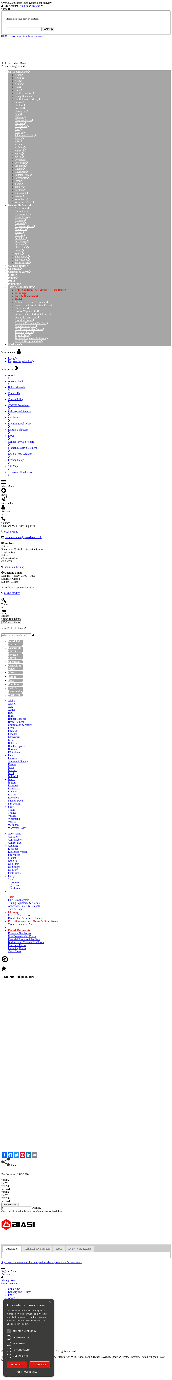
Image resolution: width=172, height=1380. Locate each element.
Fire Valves (22, 229)
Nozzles (20, 235)
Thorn (19, 183)
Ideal (18, 129)
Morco (19, 153)
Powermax (21, 162)
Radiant (20, 168)
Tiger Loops (22, 259)
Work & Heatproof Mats (29, 341)
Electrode (21, 223)
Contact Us (14, 1288)
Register (35, 5)
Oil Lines (21, 244)
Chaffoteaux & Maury (27, 99)
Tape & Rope (23, 335)
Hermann (21, 123)
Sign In (24, 5)
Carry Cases (22, 308)
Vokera (19, 196)
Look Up (48, 29)
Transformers (23, 262)
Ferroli (19, 102)
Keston (19, 138)
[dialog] (28, 1338)
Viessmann (21, 193)
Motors (19, 232)
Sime (18, 180)
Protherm (21, 165)
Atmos (19, 83)
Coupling (21, 220)
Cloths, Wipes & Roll (27, 311)
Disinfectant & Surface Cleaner (33, 314)
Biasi (18, 90)
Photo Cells (22, 247)
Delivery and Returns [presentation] (79, 1248)
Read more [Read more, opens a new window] (26, 1323)
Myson (19, 156)
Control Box (22, 217)
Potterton (21, 159)
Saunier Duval (23, 174)
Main (18, 144)
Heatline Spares (24, 120)
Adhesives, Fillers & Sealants (31, 302)
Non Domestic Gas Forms (30, 329)
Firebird (20, 105)
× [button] (50, 1302)
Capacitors (21, 211)
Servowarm (22, 177)
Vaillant (20, 190)
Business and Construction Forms (34, 305)
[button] (28, 1371)
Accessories (22, 208)
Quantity (36, 1207)
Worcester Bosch (25, 202)
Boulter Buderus (24, 93)
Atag (18, 80)
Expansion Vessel (25, 226)
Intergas (20, 132)
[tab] (12, 1249)
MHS (19, 141)
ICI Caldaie (22, 126)
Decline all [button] (39, 1364)
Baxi (18, 87)
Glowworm (22, 111)
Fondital (20, 108)
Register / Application (21, 361)
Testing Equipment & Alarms (31, 338)
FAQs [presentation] (59, 1248)
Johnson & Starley (25, 135)
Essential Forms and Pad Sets (31, 323)
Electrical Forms (24, 320)
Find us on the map (14, 567)
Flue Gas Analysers (26, 326)
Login (12, 358)
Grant (19, 114)
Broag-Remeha (24, 96)
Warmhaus (21, 199)
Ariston (20, 77)
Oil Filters (21, 238)
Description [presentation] (12, 1248)
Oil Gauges (22, 241)
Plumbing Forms (25, 332)
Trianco (20, 186)
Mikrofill (21, 150)
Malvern (20, 147)
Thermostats (22, 256)
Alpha (19, 74)
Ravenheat (21, 171)
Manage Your (9, 1282)
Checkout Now (11, 622)
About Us (13, 1298)
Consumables (23, 214)
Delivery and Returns (19, 1291)
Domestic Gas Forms (27, 317)
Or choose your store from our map (24, 36)
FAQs (11, 1294)
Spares (19, 253)
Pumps (19, 250)
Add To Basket (10, 1204)
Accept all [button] (17, 1364)
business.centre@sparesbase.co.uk (23, 537)
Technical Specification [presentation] (37, 1248)
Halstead (20, 117)
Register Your (8, 1272)
